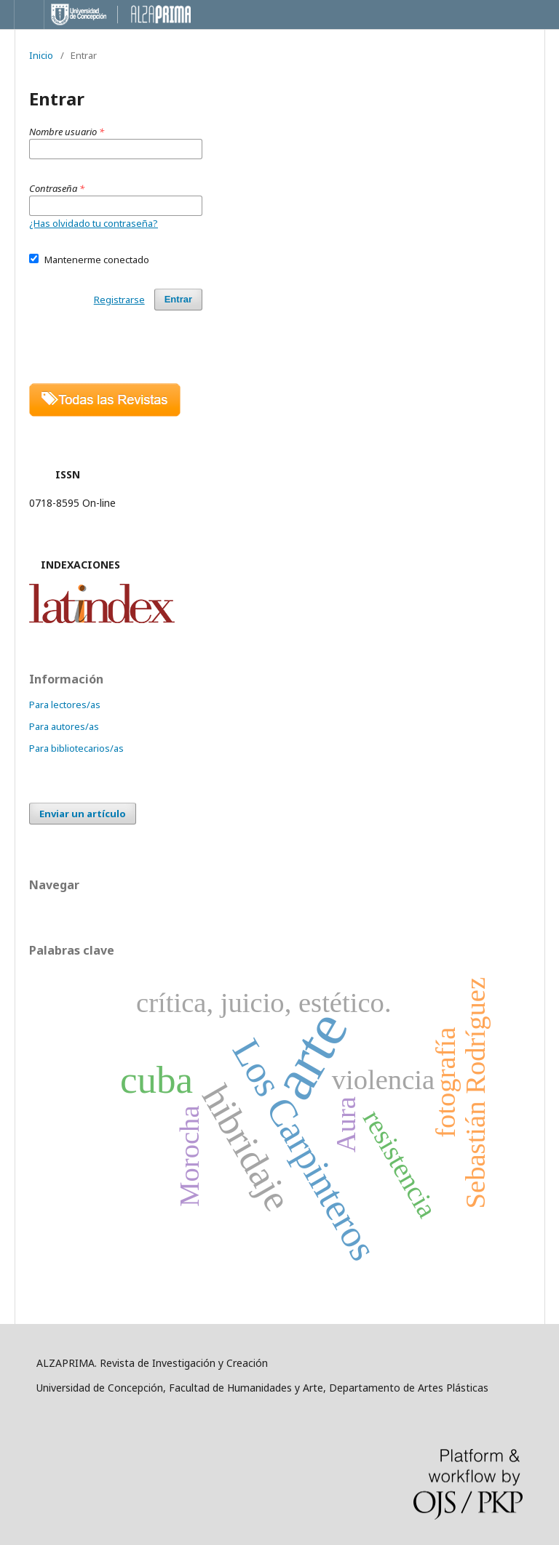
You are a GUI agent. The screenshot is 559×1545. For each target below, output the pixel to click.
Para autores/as (64, 726)
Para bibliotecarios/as (76, 748)
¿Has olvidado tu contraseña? (93, 223)
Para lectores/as (64, 704)
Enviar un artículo (82, 813)
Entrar (178, 299)
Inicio (41, 55)
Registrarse (119, 299)
